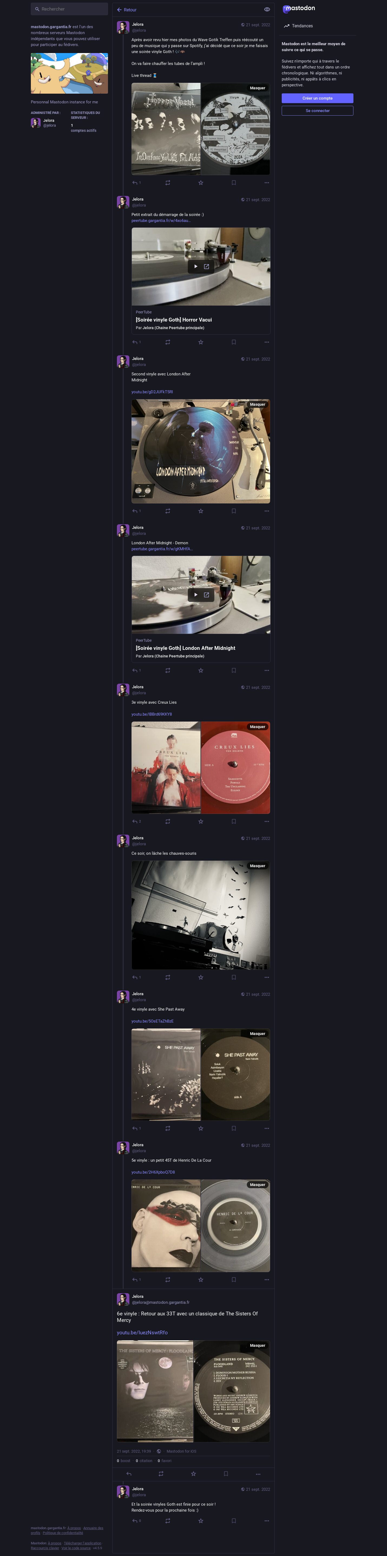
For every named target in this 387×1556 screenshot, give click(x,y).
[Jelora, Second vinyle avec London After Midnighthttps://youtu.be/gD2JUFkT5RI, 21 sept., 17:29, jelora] (193, 435)
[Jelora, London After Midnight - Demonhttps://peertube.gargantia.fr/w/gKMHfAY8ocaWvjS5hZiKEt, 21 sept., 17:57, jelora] (193, 599)
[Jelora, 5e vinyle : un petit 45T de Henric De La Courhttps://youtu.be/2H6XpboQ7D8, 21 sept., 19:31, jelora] (193, 1212)
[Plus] (267, 182)
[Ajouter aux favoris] (201, 182)
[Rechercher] (69, 9)
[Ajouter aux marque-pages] (234, 182)
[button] (201, 281)
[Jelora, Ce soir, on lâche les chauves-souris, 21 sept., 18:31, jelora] (193, 908)
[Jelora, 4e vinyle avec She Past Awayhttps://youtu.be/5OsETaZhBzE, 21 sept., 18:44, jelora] (193, 1061)
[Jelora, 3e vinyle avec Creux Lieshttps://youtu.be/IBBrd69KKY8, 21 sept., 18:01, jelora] (193, 754)
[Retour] (186, 10)
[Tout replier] (267, 9)
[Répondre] (137, 182)
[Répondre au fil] (137, 342)
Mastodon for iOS (181, 1451)
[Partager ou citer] (168, 182)
